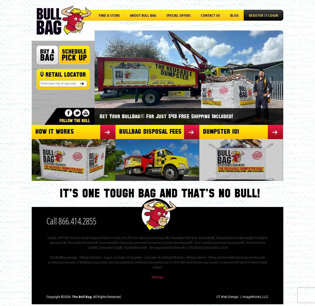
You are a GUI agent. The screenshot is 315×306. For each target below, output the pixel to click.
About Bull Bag (143, 15)
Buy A (47, 55)
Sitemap (157, 277)
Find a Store (109, 15)
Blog (234, 15)
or (263, 15)
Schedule (74, 55)
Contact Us (210, 15)
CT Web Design (227, 297)
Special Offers (178, 15)
